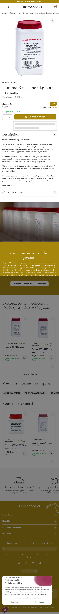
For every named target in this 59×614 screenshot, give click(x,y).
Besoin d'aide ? (29, 515)
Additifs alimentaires (36, 13)
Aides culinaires (23, 13)
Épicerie (12, 13)
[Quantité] (7, 117)
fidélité (54, 107)
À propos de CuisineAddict (29, 527)
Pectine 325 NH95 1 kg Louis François (42, 350)
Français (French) (29, 571)
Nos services (29, 533)
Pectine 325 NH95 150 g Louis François (15, 446)
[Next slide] (52, 366)
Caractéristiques (29, 192)
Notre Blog (29, 521)
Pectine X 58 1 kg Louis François (14, 348)
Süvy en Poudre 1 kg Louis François (42, 444)
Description (29, 134)
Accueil (4, 13)
